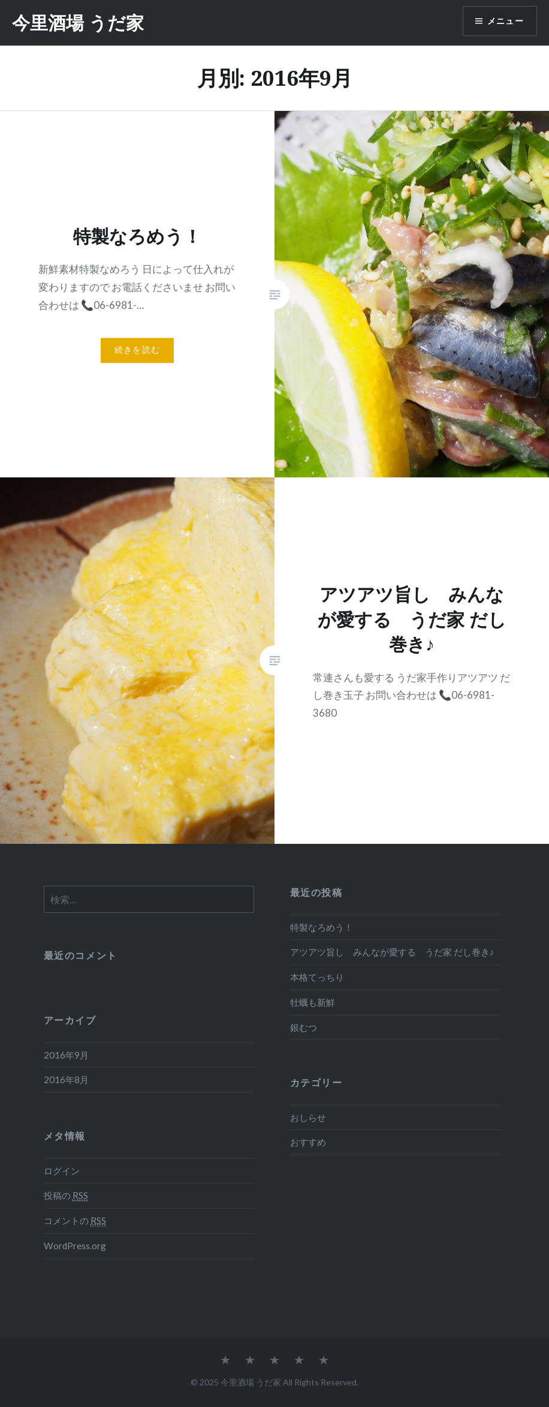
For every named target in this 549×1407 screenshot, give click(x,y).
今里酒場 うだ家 (78, 22)
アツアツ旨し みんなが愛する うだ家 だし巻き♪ (392, 951)
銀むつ (303, 1027)
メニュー (505, 21)
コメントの (75, 1220)
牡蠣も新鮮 (312, 1002)
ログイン (62, 1170)
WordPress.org (75, 1245)
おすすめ (308, 1142)
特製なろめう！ (321, 927)
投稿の (66, 1195)
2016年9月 (66, 1055)
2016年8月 (66, 1079)
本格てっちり (317, 977)
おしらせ (308, 1117)
